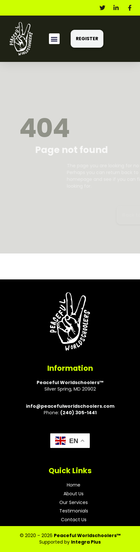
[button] (54, 38)
